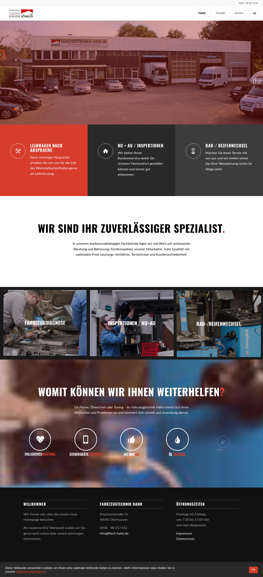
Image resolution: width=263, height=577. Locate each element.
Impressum (184, 533)
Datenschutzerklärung (31, 571)
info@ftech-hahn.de (114, 533)
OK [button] (253, 570)
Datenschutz (185, 539)
